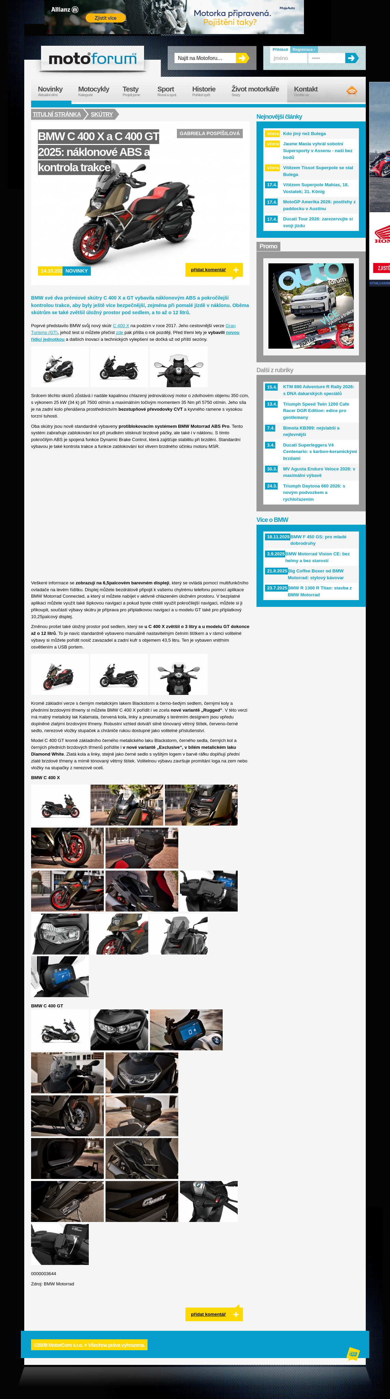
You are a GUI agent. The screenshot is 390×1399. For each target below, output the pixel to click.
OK (243, 58)
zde (119, 332)
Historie (208, 91)
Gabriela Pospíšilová (210, 133)
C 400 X (121, 325)
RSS (346, 92)
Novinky (77, 271)
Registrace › (304, 49)
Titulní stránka (57, 114)
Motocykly (97, 91)
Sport (171, 91)
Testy (137, 91)
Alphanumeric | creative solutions (354, 1355)
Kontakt (310, 91)
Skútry (102, 114)
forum (92, 58)
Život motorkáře (259, 91)
